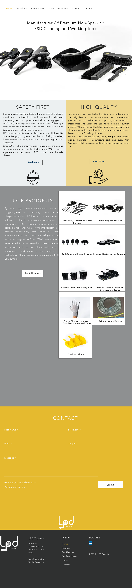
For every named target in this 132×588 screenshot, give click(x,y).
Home (65, 543)
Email (7, 443)
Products (66, 548)
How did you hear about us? (19, 482)
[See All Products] (32, 273)
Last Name (74, 429)
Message (9, 458)
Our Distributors (69, 556)
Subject (72, 443)
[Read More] (33, 162)
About (65, 560)
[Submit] (110, 484)
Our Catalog (68, 552)
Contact (66, 564)
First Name (10, 429)
